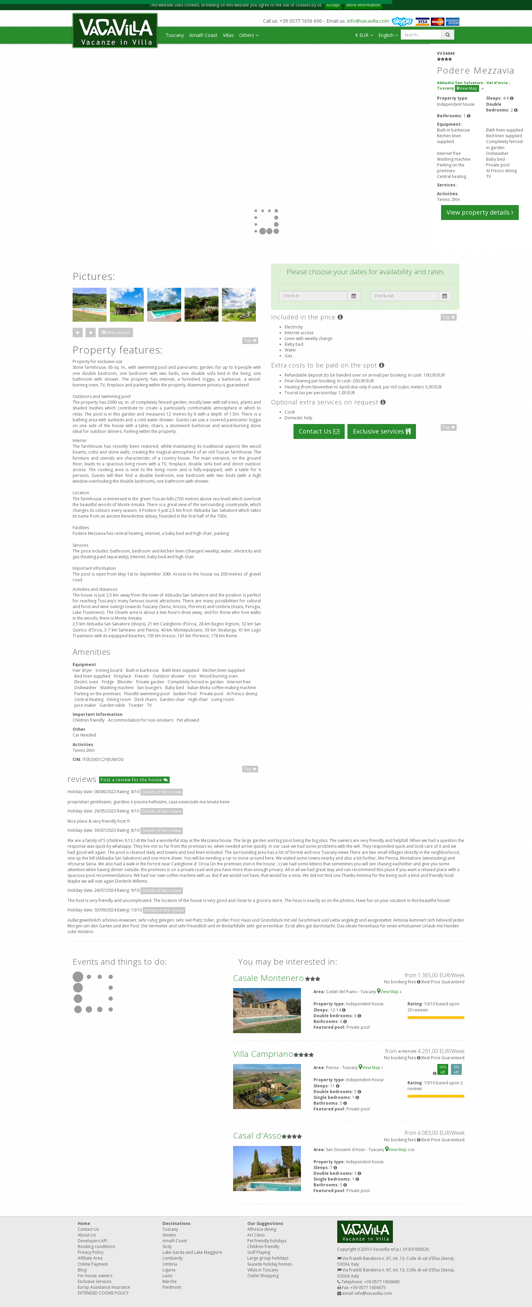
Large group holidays (267, 1258)
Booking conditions (96, 1246)
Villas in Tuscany (262, 1270)
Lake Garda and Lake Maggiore (192, 1252)
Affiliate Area (90, 1258)
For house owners (95, 1276)
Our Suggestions (265, 1223)
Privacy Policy (90, 1252)
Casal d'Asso (257, 1135)
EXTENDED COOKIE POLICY (103, 1293)
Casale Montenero (268, 977)
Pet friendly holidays (266, 1241)
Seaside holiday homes (269, 1264)
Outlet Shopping (263, 1276)
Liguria (169, 1270)
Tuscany (175, 35)
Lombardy (173, 1258)
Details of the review (161, 792)
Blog (82, 1270)
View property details (479, 212)
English (388, 35)
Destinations (177, 1223)
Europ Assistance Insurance (104, 1287)
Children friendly (263, 1246)
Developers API (92, 1241)
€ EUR (364, 35)
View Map (467, 88)
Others (249, 35)
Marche (170, 1281)
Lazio (168, 1276)
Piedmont (172, 1287)
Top (250, 340)
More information (363, 5)
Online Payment (93, 1264)
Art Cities (256, 1235)
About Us (87, 1235)
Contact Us (319, 431)
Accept (333, 5)
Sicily (167, 1246)
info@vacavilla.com (368, 21)
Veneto (169, 1235)
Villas (228, 35)
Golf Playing (258, 1252)
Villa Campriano (263, 1053)
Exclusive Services (94, 1281)
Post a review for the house (134, 780)
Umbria (170, 1264)
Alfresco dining (261, 1229)
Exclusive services (382, 431)
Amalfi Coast (203, 35)
